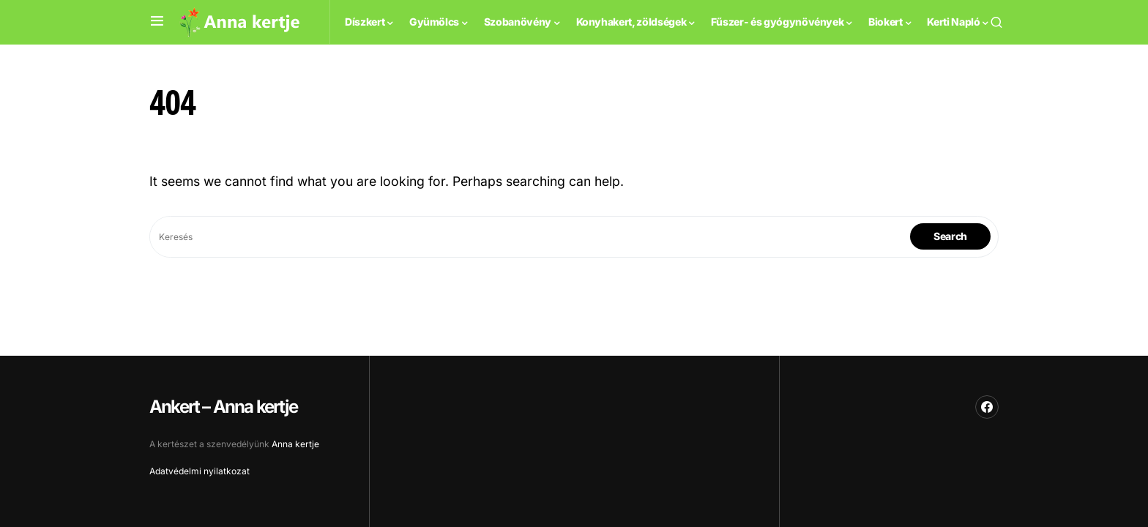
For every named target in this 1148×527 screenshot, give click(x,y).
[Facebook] (987, 407)
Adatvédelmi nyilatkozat (199, 471)
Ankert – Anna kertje (223, 406)
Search (950, 236)
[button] (157, 21)
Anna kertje (295, 443)
